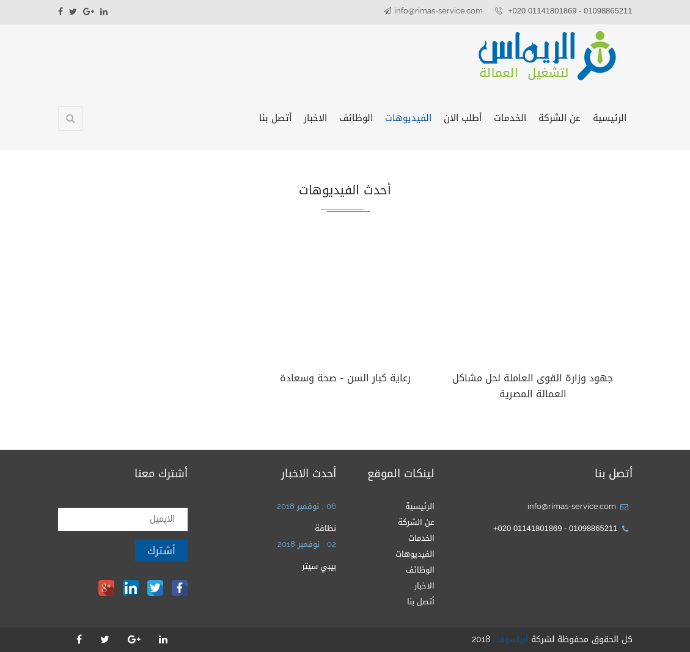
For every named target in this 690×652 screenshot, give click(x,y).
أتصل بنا (275, 117)
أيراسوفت (510, 639)
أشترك (161, 550)
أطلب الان (463, 117)
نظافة (325, 528)
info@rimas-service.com (438, 10)
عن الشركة (559, 117)
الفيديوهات (408, 117)
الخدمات (510, 117)
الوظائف (356, 117)
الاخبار (315, 117)
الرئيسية (609, 117)
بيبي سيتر (319, 566)
